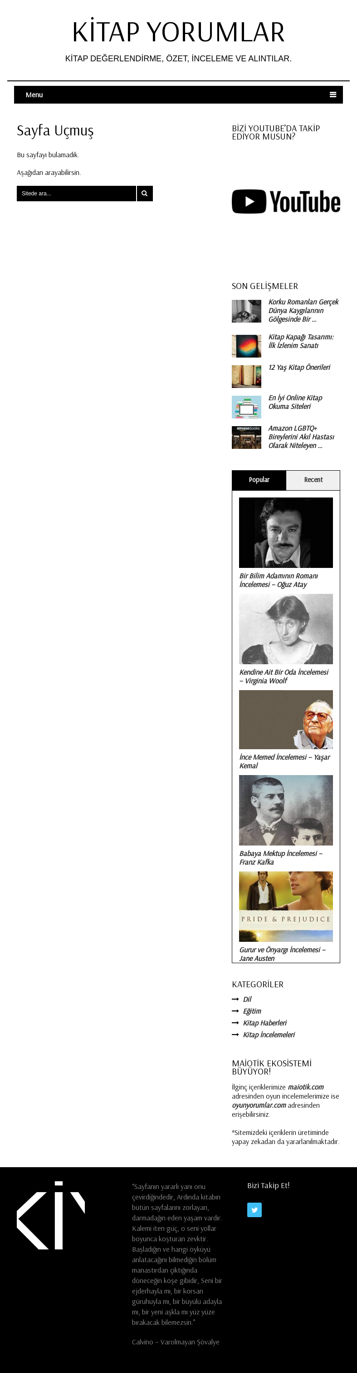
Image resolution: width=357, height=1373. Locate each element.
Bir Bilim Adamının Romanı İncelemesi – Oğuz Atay (278, 580)
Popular (259, 479)
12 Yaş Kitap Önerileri (299, 367)
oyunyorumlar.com (259, 1104)
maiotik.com (305, 1086)
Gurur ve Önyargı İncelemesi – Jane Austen (282, 954)
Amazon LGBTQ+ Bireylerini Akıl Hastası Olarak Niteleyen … (301, 437)
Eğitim (252, 1010)
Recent (313, 479)
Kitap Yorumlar (178, 30)
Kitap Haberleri (264, 1022)
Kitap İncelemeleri (268, 1034)
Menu (34, 94)
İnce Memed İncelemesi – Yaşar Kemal (284, 761)
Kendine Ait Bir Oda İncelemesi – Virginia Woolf (283, 676)
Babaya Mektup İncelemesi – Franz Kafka (280, 857)
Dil (247, 999)
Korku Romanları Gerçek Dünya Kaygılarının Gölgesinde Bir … (303, 310)
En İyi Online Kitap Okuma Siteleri (295, 402)
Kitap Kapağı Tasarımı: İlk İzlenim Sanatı (300, 341)
